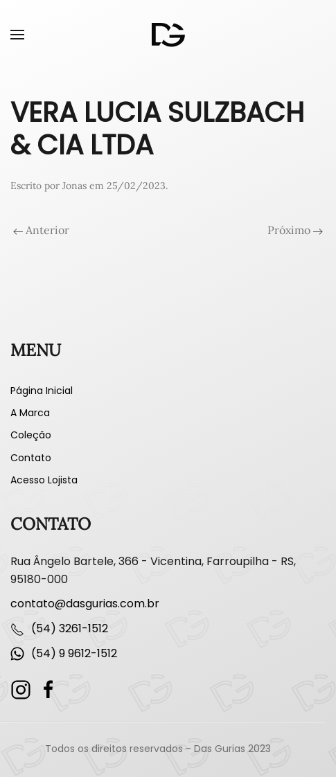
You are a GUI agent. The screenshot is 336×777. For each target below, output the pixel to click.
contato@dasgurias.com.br (84, 603)
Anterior (41, 230)
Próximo (295, 230)
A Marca (30, 413)
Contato (30, 458)
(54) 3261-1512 (69, 628)
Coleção (30, 435)
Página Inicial (41, 391)
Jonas (74, 185)
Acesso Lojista (44, 480)
